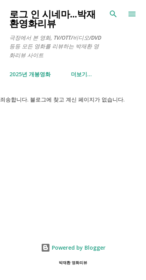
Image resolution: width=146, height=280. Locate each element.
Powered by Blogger (73, 247)
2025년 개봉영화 (30, 74)
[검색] (113, 14)
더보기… (81, 74)
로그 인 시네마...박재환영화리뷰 (52, 18)
